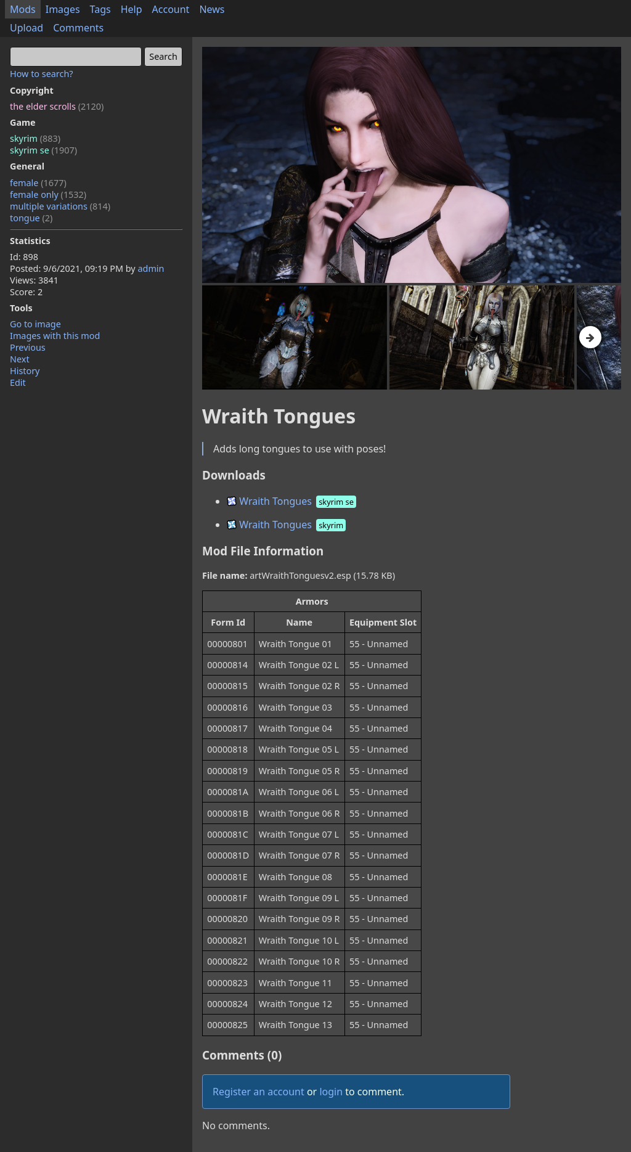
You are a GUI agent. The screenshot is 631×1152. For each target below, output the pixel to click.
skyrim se (43, 150)
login (331, 1091)
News (211, 9)
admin (150, 268)
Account (171, 9)
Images (63, 9)
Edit (18, 382)
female (38, 183)
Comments (78, 28)
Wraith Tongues (292, 501)
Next (20, 359)
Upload (26, 28)
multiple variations (60, 206)
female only (48, 194)
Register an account (258, 1091)
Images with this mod (55, 335)
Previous (28, 347)
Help (131, 9)
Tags (100, 9)
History (24, 371)
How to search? (41, 74)
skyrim (35, 138)
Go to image (35, 324)
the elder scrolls (57, 106)
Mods (23, 9)
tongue (31, 218)
